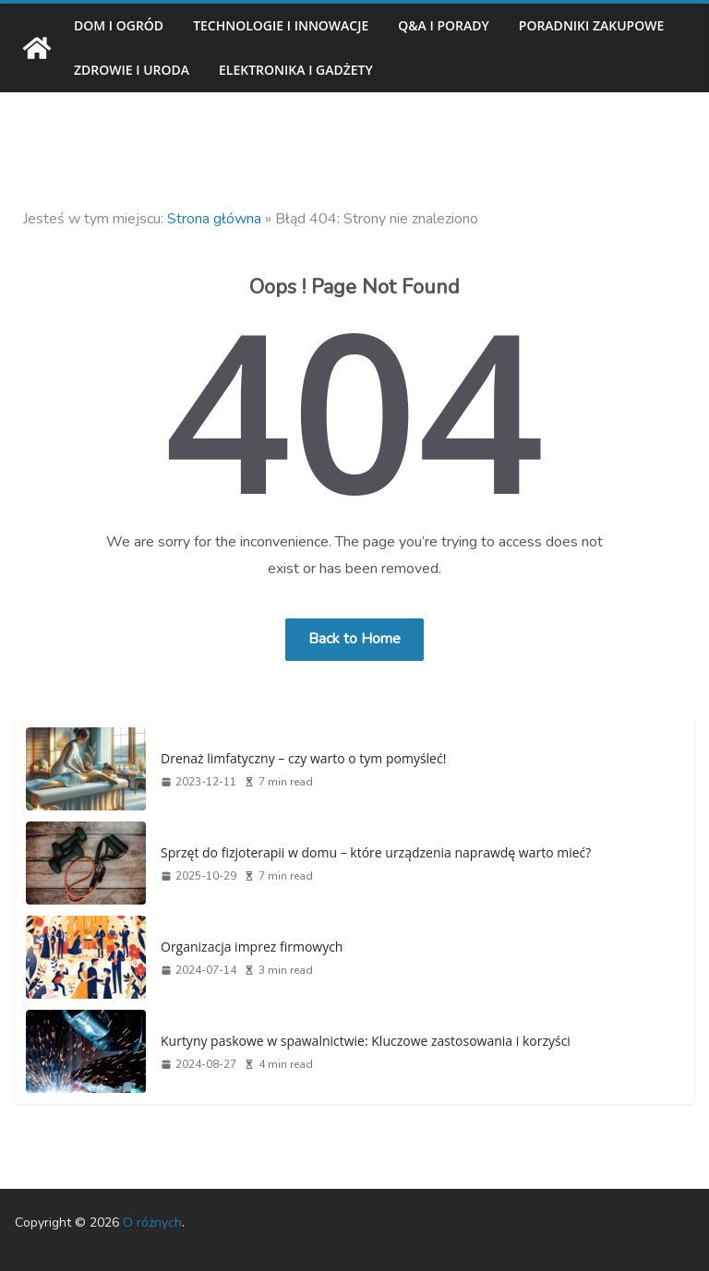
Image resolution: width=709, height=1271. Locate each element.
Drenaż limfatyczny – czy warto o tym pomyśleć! (298, 757)
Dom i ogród (120, 25)
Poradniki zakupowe (151, 70)
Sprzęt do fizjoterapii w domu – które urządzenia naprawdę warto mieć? (366, 852)
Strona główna (214, 219)
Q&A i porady (462, 25)
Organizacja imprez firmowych (247, 946)
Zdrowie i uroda (319, 70)
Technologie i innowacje (290, 25)
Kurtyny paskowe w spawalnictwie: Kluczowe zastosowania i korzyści (359, 1040)
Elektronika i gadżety (497, 70)
